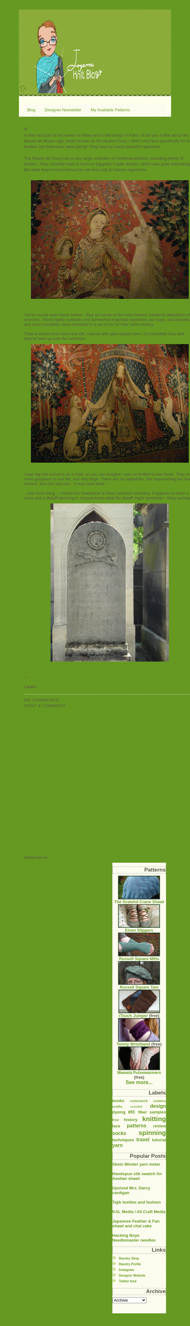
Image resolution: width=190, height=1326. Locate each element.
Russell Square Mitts (139, 947)
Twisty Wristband (138, 1032)
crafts (117, 1106)
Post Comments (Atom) (72, 857)
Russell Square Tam (139, 975)
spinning (62, 686)
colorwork (139, 1101)
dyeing (119, 1112)
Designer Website (132, 1275)
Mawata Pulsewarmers (139, 1060)
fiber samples (152, 1112)
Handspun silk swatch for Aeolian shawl (137, 1176)
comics (159, 1101)
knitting (154, 1118)
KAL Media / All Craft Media (138, 1211)
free (115, 1120)
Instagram (126, 1270)
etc (131, 1111)
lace (116, 1126)
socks (119, 1133)
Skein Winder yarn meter (136, 1164)
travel (79, 686)
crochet (136, 1106)
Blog (31, 110)
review (159, 1126)
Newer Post (35, 846)
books (118, 1100)
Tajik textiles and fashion (136, 1202)
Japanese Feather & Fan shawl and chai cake (136, 1223)
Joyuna (34, 677)
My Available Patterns (110, 110)
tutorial (159, 1140)
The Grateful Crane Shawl (139, 890)
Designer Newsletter (63, 110)
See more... (139, 1082)
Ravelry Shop (129, 1258)
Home (110, 846)
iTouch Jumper (139, 1004)
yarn (117, 1145)
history (45, 686)
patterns (136, 1125)
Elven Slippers (139, 918)
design (158, 1106)
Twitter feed (127, 1281)
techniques (123, 1140)
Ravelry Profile (130, 1264)
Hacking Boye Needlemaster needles (134, 1238)
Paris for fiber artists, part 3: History (66, 123)
